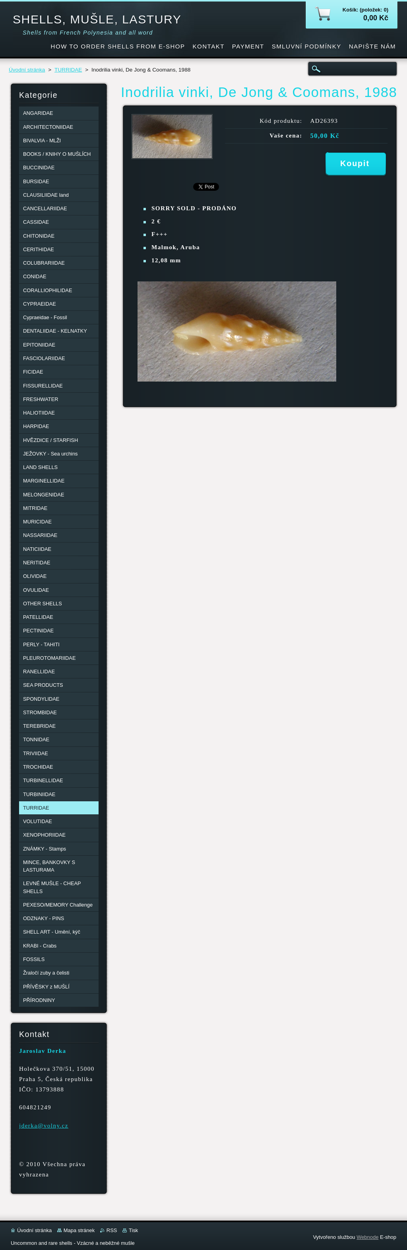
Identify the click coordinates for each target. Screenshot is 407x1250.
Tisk (133, 1230)
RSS (112, 1230)
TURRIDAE (68, 70)
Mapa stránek (79, 1230)
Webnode (367, 1237)
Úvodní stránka (27, 70)
